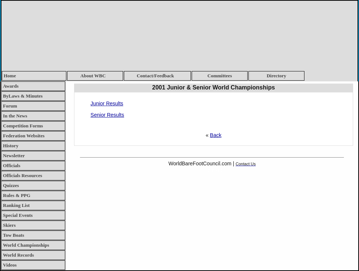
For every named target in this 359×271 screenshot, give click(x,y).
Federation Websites (24, 135)
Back (216, 135)
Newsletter (14, 155)
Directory (276, 75)
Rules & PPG (16, 195)
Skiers (9, 225)
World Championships (26, 245)
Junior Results (107, 103)
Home (10, 75)
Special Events (18, 215)
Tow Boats (13, 235)
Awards (10, 86)
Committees (220, 75)
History (10, 145)
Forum (10, 106)
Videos (10, 265)
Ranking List (16, 205)
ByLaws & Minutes (23, 96)
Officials (11, 165)
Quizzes (11, 185)
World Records (18, 255)
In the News (15, 116)
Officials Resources (22, 175)
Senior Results (107, 115)
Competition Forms (23, 126)
